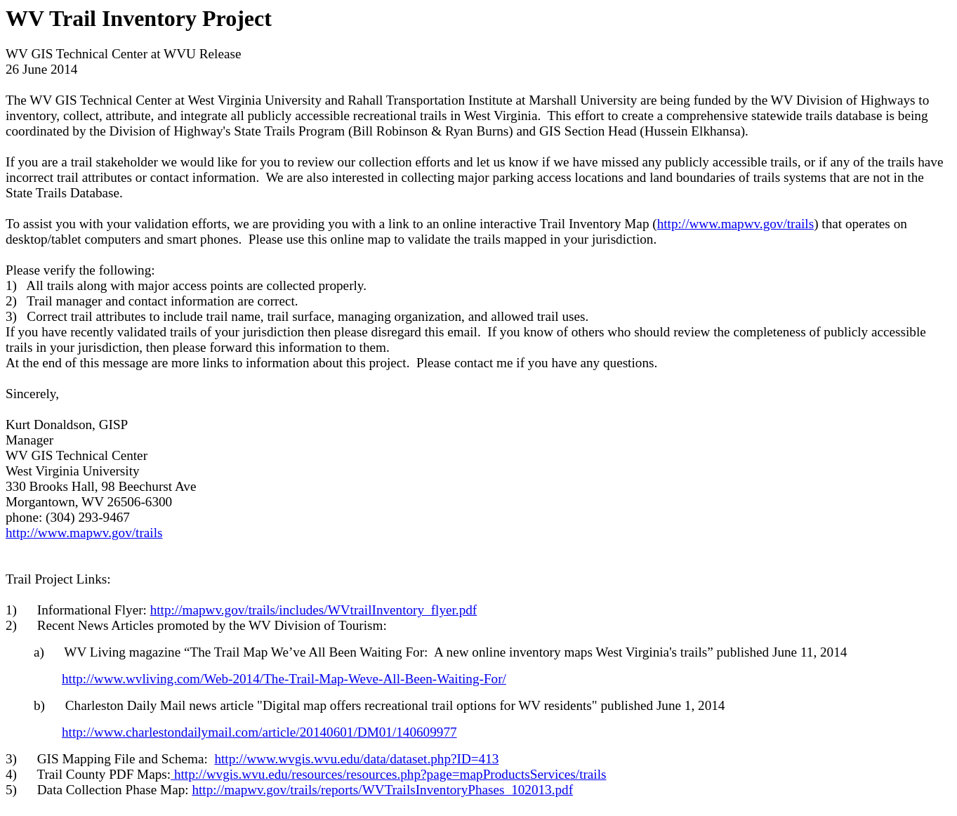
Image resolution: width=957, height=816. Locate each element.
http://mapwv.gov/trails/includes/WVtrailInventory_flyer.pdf (313, 610)
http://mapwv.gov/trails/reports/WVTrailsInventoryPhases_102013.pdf (382, 789)
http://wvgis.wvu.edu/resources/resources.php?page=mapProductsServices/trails (388, 774)
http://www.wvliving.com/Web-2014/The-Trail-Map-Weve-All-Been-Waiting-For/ (284, 678)
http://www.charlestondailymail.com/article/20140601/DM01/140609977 (259, 732)
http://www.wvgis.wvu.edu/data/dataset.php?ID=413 (356, 758)
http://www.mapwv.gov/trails (735, 223)
